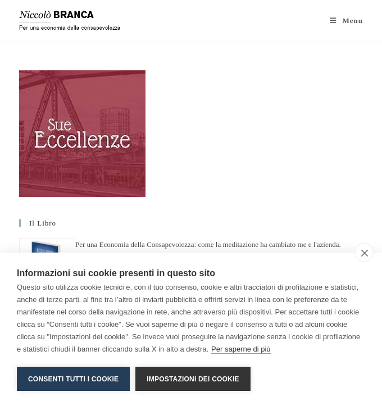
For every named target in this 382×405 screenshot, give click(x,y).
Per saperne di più (241, 349)
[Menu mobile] (346, 20)
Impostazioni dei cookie (193, 379)
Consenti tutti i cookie (73, 379)
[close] (364, 252)
